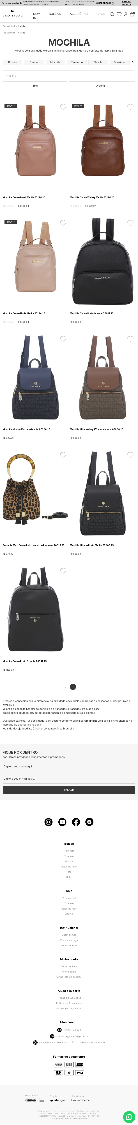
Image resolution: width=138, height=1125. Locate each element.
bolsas (12, 62)
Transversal (69, 898)
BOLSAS (55, 14)
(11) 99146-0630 (69, 1030)
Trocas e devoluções (69, 997)
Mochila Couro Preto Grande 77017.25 (91, 313)
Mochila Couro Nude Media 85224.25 (24, 313)
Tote (69, 871)
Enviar (69, 790)
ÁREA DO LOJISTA (126, 3)
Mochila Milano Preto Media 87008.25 (92, 545)
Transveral (69, 850)
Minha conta (69, 971)
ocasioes (120, 62)
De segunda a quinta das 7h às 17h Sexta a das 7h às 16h (69, 1042)
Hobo (69, 877)
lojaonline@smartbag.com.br (69, 1036)
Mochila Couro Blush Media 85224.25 (24, 197)
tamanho (77, 62)
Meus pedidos (69, 966)
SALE (101, 14)
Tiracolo (69, 856)
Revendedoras (69, 945)
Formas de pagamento (69, 1008)
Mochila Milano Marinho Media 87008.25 (26, 429)
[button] (132, 62)
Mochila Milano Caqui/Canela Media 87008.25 (96, 429)
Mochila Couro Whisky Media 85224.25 (92, 197)
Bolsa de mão (69, 866)
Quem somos (69, 934)
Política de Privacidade (69, 1003)
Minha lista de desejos (69, 976)
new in (98, 62)
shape (34, 62)
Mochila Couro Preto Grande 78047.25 (25, 661)
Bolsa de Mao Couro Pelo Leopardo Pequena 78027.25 (33, 545)
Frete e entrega (69, 940)
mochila (55, 62)
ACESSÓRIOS (79, 14)
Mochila (69, 861)
